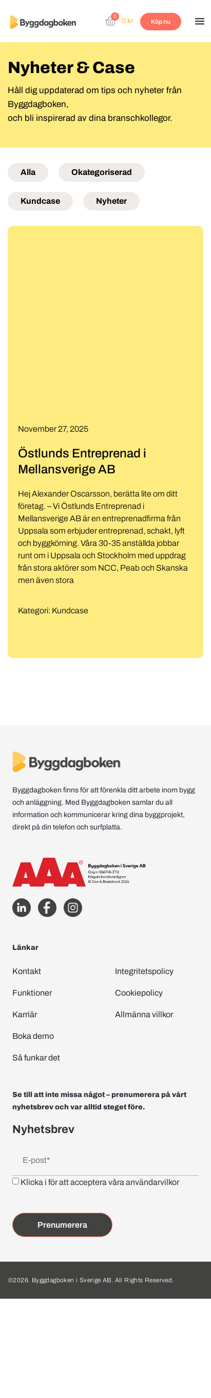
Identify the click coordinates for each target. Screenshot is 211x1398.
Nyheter (111, 201)
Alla (28, 172)
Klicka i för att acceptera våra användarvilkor (100, 1182)
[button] (199, 22)
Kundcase (40, 201)
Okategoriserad (101, 172)
